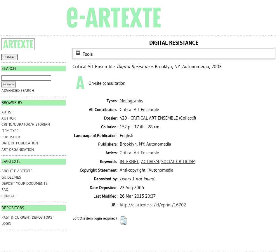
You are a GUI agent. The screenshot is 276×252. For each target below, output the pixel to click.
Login (6, 223)
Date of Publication (19, 143)
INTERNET (129, 161)
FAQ (4, 189)
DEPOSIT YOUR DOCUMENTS (24, 183)
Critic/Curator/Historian (25, 124)
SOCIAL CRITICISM (178, 161)
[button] (123, 221)
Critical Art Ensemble (139, 153)
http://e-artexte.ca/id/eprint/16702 (153, 205)
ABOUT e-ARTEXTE (16, 171)
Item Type (9, 131)
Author (8, 118)
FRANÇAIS (9, 57)
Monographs (131, 100)
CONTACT (9, 196)
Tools (83, 54)
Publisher (10, 137)
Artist (7, 112)
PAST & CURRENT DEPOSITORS (26, 217)
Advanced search (17, 90)
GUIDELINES (11, 177)
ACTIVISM (150, 161)
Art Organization (17, 149)
